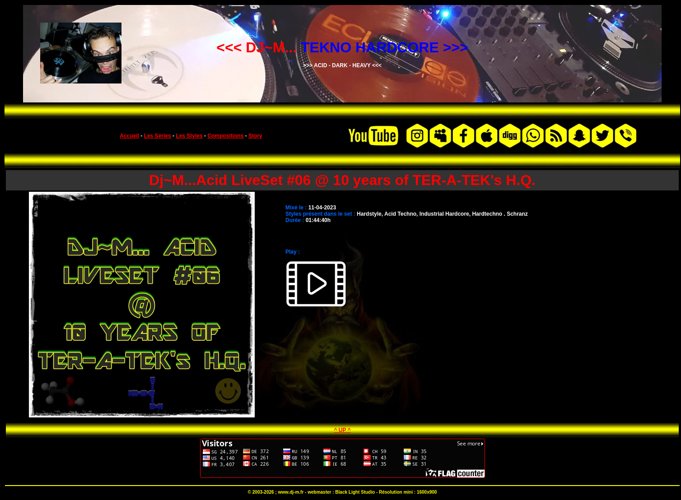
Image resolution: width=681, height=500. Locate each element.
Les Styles (189, 136)
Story (255, 136)
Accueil (129, 136)
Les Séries (157, 136)
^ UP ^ (342, 430)
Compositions (225, 136)
